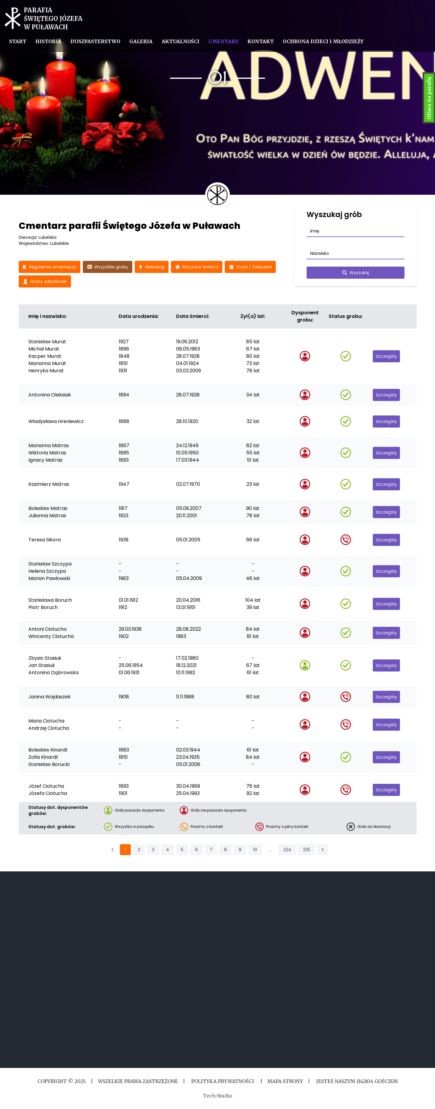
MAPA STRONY (285, 1081)
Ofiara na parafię (429, 97)
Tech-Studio (217, 1096)
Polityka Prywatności (222, 1081)
